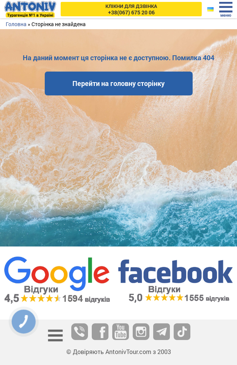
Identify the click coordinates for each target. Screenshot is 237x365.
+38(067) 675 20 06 (131, 9)
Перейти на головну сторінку (118, 83)
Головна (16, 24)
